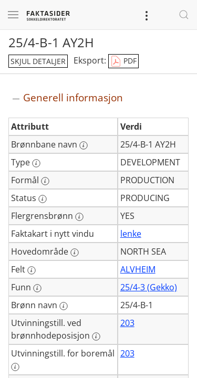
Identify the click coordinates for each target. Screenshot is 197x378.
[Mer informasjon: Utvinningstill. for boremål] (15, 367)
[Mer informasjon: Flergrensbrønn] (79, 217)
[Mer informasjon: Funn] (37, 288)
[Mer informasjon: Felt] (31, 270)
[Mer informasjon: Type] (36, 163)
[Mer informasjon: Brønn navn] (63, 306)
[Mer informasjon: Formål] (45, 181)
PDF (123, 61)
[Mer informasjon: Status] (42, 199)
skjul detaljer (38, 61)
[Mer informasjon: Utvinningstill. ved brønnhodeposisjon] (96, 336)
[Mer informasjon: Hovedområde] (74, 252)
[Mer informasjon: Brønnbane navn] (83, 145)
